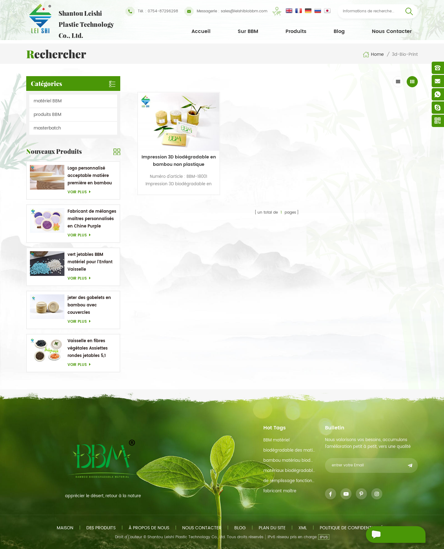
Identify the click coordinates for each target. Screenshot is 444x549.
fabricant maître (279, 491)
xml (302, 527)
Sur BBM (248, 31)
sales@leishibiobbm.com (225, 11)
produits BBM (47, 114)
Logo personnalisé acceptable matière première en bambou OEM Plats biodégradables (90, 176)
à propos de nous (149, 527)
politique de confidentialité (351, 527)
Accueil (201, 31)
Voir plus (81, 192)
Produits (296, 31)
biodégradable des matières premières (289, 450)
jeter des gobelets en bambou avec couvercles (89, 305)
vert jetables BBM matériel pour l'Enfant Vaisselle (90, 262)
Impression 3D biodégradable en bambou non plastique (171, 150)
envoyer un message (385, 535)
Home (373, 54)
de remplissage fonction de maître (289, 481)
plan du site (272, 527)
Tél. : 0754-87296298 (151, 11)
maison (65, 527)
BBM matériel (276, 440)
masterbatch (47, 128)
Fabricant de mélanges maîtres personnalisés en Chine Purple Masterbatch (92, 219)
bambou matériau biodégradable (289, 460)
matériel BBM (48, 100)
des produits (101, 527)
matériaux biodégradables (289, 471)
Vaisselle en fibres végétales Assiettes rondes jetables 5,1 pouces (88, 349)
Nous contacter (392, 31)
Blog (339, 31)
